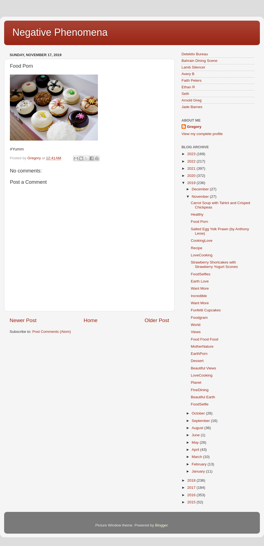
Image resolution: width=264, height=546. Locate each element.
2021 (192, 168)
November (201, 196)
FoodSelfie (200, 404)
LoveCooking (202, 255)
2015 (192, 502)
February (200, 464)
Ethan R (188, 87)
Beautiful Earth (203, 397)
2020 (192, 176)
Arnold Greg (192, 100)
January (199, 471)
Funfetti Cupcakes (206, 310)
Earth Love (200, 281)
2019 (192, 183)
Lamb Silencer (193, 67)
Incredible (199, 296)
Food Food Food (204, 339)
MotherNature (202, 346)
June (196, 435)
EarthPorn (199, 354)
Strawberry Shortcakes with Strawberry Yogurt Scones (214, 264)
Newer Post (23, 320)
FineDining (200, 390)
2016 (192, 495)
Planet (196, 382)
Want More (200, 288)
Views (196, 332)
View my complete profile (202, 134)
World (195, 325)
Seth (185, 94)
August (198, 428)
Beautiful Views (203, 368)
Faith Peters (192, 80)
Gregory (194, 127)
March (197, 457)
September (201, 421)
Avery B (188, 74)
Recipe (196, 248)
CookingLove (202, 240)
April (196, 450)
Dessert (197, 361)
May (196, 442)
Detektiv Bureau (195, 54)
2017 (192, 487)
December (201, 189)
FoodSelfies (200, 274)
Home (90, 320)
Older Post (157, 320)
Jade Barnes (192, 107)
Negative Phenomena (60, 32)
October (199, 413)
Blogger (161, 525)
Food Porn (199, 222)
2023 (192, 154)
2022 (192, 161)
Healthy (197, 214)
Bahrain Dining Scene (200, 61)
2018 (192, 480)
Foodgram (199, 317)
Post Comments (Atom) (51, 332)
